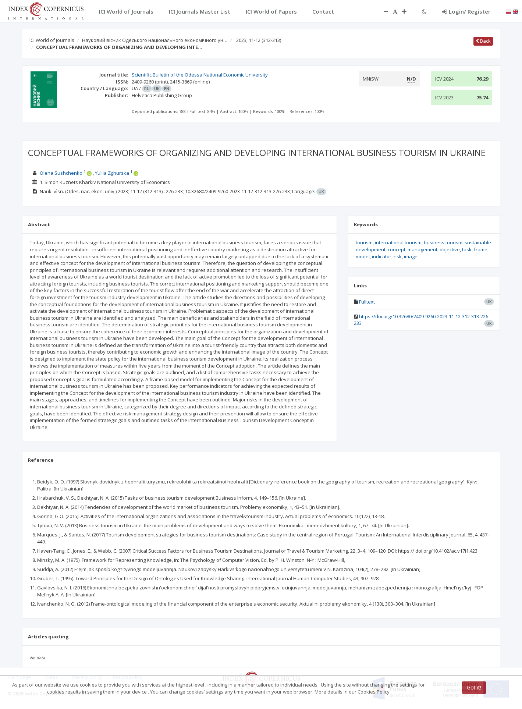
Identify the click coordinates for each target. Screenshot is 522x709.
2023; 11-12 (258, 40)
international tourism (398, 242)
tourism (364, 242)
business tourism (443, 242)
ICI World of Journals (51, 40)
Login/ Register (466, 11)
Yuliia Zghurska (112, 173)
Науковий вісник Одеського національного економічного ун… (154, 40)
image (411, 256)
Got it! (474, 687)
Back (483, 41)
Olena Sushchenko (61, 173)
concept (396, 249)
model (363, 256)
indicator (381, 256)
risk (398, 256)
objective (450, 249)
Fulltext (367, 301)
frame (480, 249)
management (422, 249)
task (467, 249)
